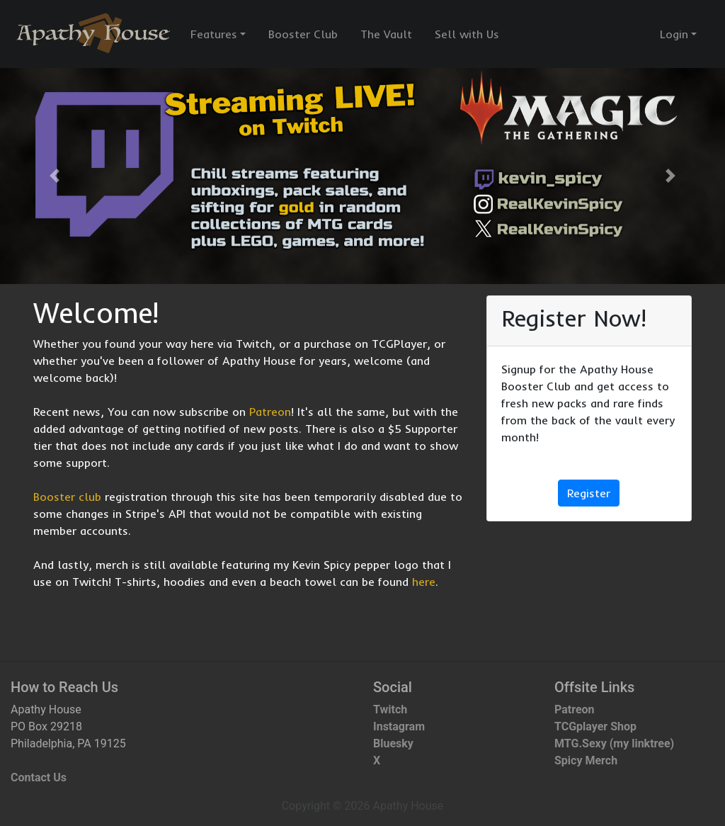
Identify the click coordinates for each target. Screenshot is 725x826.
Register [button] (588, 493)
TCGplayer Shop (595, 726)
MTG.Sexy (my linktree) (614, 743)
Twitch (390, 709)
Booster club (67, 497)
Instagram (399, 726)
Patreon (270, 411)
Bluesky (393, 743)
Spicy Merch (585, 760)
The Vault (386, 34)
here (423, 582)
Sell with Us (467, 34)
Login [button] (674, 34)
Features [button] (213, 34)
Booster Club (303, 34)
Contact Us (39, 777)
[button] (54, 176)
